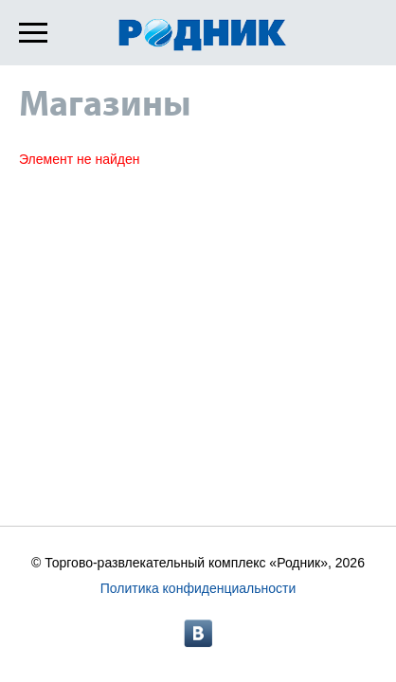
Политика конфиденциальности (198, 588)
